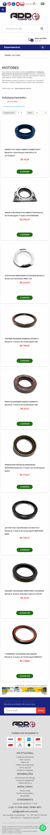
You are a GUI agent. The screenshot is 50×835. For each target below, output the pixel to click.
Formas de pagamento (25, 780)
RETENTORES (12, 101)
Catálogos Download (25, 757)
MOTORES (16, 55)
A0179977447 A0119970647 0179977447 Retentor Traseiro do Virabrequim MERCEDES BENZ (24, 531)
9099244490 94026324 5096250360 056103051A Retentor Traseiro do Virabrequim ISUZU (25, 468)
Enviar (41, 710)
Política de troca (25, 783)
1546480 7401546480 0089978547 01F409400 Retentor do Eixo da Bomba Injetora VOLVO (24, 593)
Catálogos (26, 4)
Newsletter (25, 796)
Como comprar (25, 768)
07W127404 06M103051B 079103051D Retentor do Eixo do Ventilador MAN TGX (25, 277)
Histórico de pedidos (25, 793)
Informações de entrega (25, 778)
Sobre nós (25, 762)
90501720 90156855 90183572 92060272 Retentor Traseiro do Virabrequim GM (21, 403)
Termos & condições (25, 770)
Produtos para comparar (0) (14, 106)
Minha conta (25, 791)
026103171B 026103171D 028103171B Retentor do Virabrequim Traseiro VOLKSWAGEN (24, 214)
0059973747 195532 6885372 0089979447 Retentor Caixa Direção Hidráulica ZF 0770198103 (22, 152)
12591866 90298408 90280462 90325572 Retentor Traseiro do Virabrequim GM (22, 340)
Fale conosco (25, 760)
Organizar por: (9, 113)
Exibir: (30, 113)
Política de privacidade (25, 765)
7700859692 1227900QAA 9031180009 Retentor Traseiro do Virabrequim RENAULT (23, 656)
